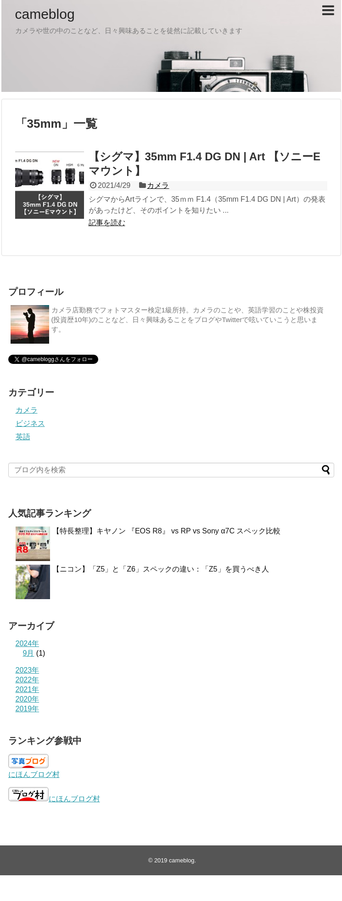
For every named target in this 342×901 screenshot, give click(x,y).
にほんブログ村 (34, 774)
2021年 (27, 689)
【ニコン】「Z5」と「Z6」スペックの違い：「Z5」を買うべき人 (160, 569)
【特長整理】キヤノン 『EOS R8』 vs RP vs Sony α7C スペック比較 (166, 531)
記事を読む (107, 223)
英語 (23, 437)
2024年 (27, 643)
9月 (28, 653)
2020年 (27, 699)
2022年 (27, 680)
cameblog (45, 14)
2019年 (27, 709)
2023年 (27, 670)
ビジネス (30, 423)
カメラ (158, 185)
